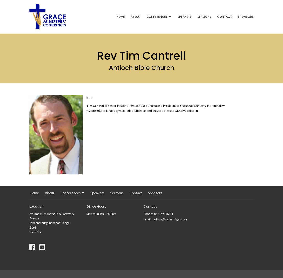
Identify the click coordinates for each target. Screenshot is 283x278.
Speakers (184, 17)
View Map (35, 232)
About (136, 17)
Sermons (204, 17)
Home (120, 17)
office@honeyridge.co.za (170, 219)
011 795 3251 (163, 213)
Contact (224, 17)
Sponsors (246, 17)
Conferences (159, 17)
